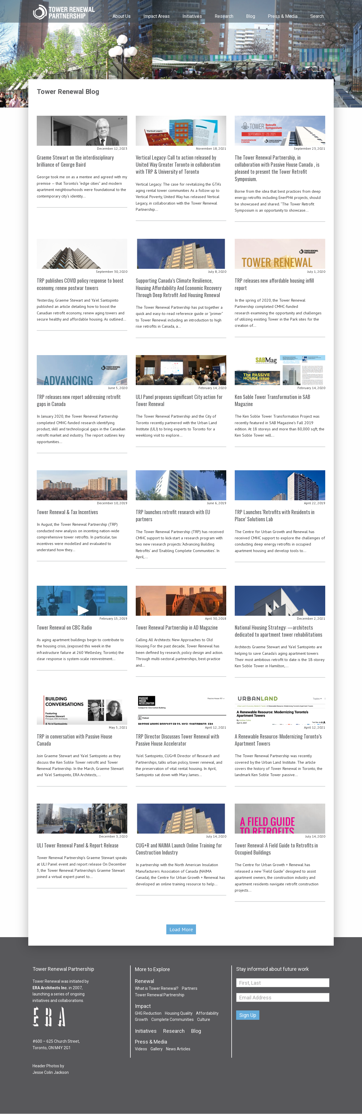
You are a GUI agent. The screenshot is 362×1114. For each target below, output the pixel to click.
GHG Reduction (148, 1013)
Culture (203, 1020)
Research (224, 16)
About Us (122, 16)
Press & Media (283, 16)
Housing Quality (179, 1013)
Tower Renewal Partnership (64, 12)
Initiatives (192, 16)
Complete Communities (172, 1020)
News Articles (178, 1049)
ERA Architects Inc (50, 988)
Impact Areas (156, 16)
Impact (143, 1006)
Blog (250, 16)
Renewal (144, 981)
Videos (141, 1049)
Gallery (156, 1049)
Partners (189, 988)
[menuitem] (120, 11)
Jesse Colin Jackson (51, 1072)
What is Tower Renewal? (156, 988)
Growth (141, 1020)
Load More (181, 929)
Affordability (207, 1013)
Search (317, 16)
